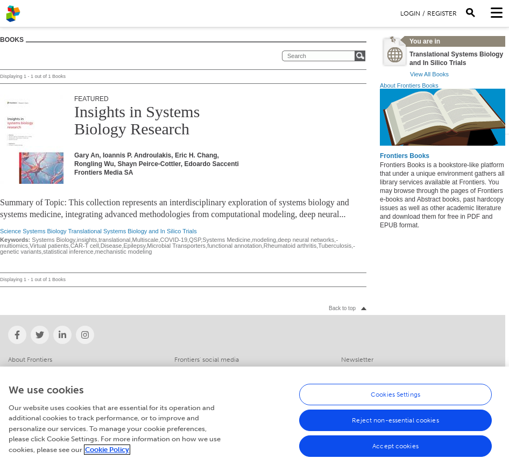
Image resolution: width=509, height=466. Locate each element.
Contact (186, 370)
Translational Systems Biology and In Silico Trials (132, 231)
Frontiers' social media (206, 359)
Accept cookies (395, 451)
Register (442, 13)
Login (410, 13)
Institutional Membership (44, 370)
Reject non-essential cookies (395, 425)
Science (10, 231)
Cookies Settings (395, 400)
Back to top (342, 308)
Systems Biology (44, 231)
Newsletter (357, 359)
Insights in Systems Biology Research (137, 120)
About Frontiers (30, 359)
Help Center (359, 370)
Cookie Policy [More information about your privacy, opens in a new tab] (107, 455)
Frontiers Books (404, 156)
